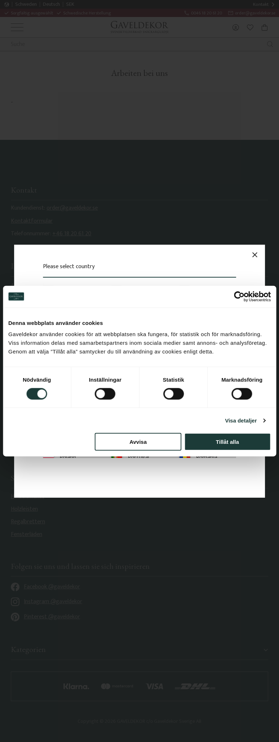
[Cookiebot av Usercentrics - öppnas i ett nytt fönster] (239, 296)
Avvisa (138, 442)
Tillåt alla (227, 442)
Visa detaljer (241, 420)
